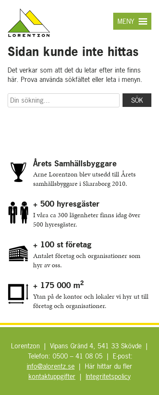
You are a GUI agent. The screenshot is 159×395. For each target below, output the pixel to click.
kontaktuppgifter (51, 376)
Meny (125, 21)
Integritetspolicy (108, 376)
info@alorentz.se (51, 366)
